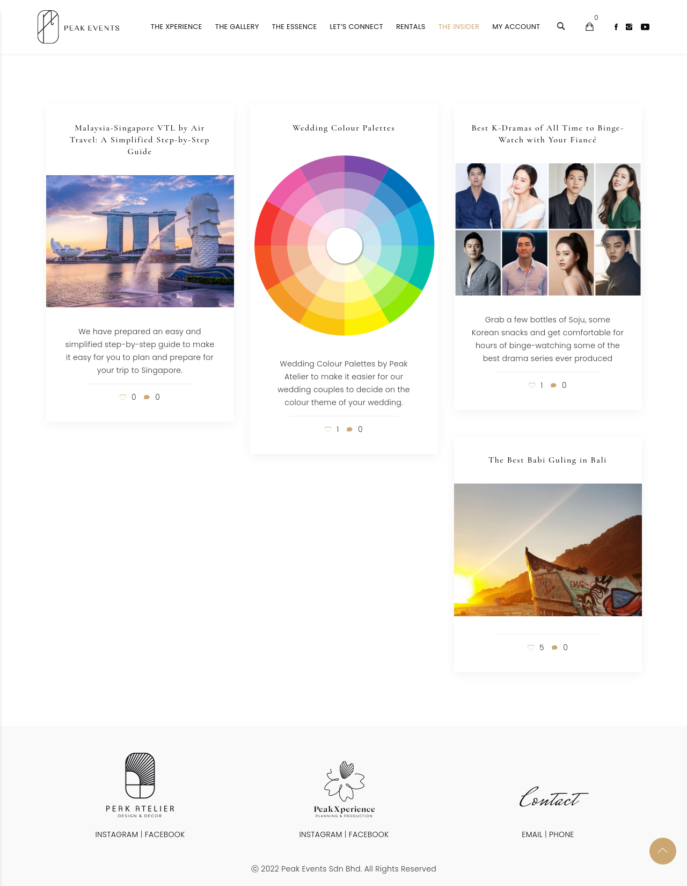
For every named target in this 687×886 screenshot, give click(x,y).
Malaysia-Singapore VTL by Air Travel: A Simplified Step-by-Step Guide (140, 140)
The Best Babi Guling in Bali (547, 460)
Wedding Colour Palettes (344, 128)
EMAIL (532, 834)
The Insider (458, 26)
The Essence (294, 26)
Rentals (411, 26)
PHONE (561, 834)
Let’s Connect (356, 26)
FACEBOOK (165, 834)
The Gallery (237, 26)
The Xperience (176, 26)
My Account (516, 26)
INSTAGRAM (117, 834)
